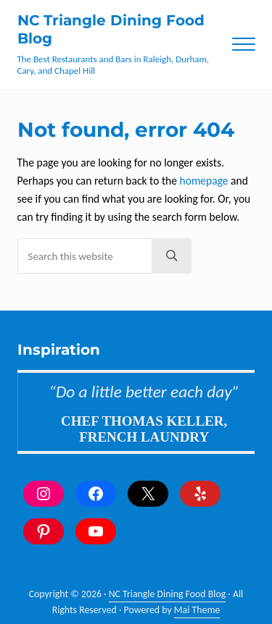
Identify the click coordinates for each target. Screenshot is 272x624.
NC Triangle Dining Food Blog (167, 594)
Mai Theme (197, 610)
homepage (204, 180)
